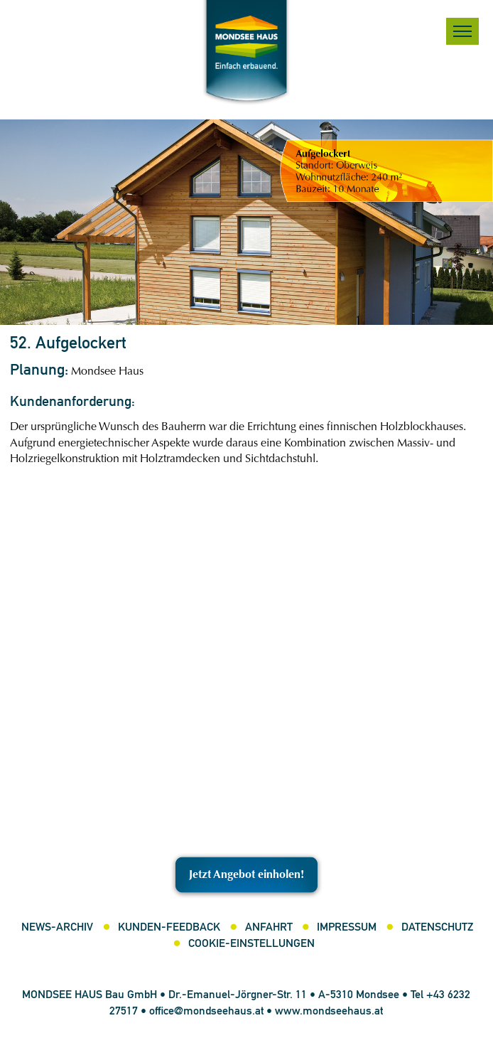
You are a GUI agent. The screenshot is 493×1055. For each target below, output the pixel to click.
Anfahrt (269, 927)
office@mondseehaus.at (206, 1011)
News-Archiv (57, 927)
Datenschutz (437, 927)
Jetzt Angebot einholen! (246, 875)
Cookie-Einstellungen (251, 944)
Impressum (346, 927)
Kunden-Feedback (169, 927)
